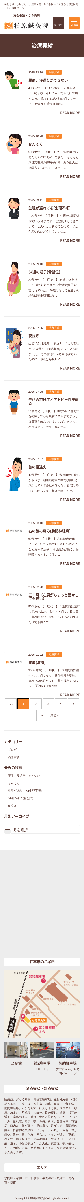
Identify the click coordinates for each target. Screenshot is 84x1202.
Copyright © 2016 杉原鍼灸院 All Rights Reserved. (42, 1198)
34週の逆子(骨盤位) (20, 798)
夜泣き (12, 805)
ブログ (12, 749)
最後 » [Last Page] (54, 715)
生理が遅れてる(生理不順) (25, 790)
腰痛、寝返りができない (24, 775)
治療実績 (13, 757)
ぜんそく (13, 783)
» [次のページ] (42, 715)
